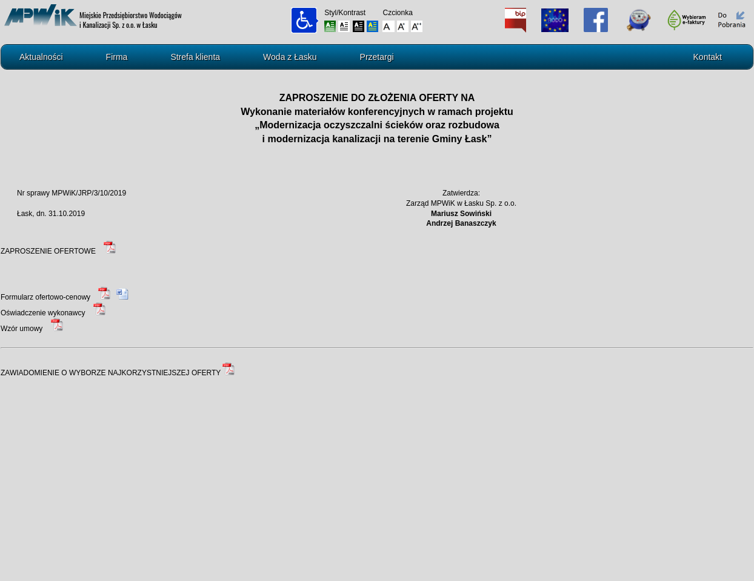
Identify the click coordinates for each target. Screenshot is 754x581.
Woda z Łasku (289, 57)
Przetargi (377, 57)
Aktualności (41, 57)
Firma (117, 57)
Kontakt (707, 57)
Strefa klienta (195, 57)
